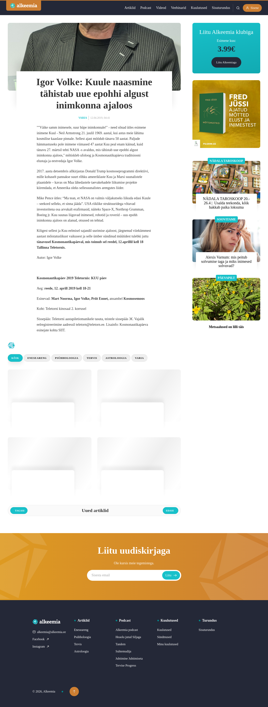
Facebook (41, 639)
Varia (82, 117)
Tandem (120, 644)
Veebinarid (178, 8)
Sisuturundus (221, 8)
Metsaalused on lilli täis (226, 327)
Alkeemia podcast (126, 629)
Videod (161, 8)
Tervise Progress (125, 665)
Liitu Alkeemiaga (226, 62)
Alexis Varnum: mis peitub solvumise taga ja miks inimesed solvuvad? (226, 261)
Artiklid (129, 8)
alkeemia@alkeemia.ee (49, 632)
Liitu (171, 575)
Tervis (92, 358)
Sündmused (164, 637)
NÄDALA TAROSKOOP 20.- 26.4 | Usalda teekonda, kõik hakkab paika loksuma (226, 203)
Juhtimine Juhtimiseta (129, 658)
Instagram (41, 646)
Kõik (15, 358)
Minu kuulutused (167, 644)
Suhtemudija (123, 651)
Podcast (145, 8)
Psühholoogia (66, 358)
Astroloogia (116, 358)
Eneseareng (37, 358)
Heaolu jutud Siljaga (128, 637)
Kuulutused (199, 8)
